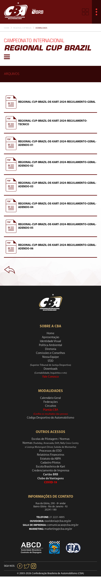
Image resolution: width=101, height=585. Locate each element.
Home (6, 28)
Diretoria (50, 349)
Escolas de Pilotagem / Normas (51, 439)
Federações (50, 402)
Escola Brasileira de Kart (50, 466)
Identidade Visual (50, 341)
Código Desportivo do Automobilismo (50, 417)
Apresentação (50, 337)
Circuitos (50, 406)
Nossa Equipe (50, 357)
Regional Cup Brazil (22, 28)
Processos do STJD (50, 451)
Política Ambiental (50, 345)
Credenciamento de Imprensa (50, 470)
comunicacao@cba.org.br (62, 525)
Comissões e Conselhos (50, 353)
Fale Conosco (50, 376)
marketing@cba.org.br (58, 529)
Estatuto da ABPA (50, 458)
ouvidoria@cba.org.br (58, 521)
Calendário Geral (50, 398)
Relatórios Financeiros (50, 454)
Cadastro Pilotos (50, 462)
